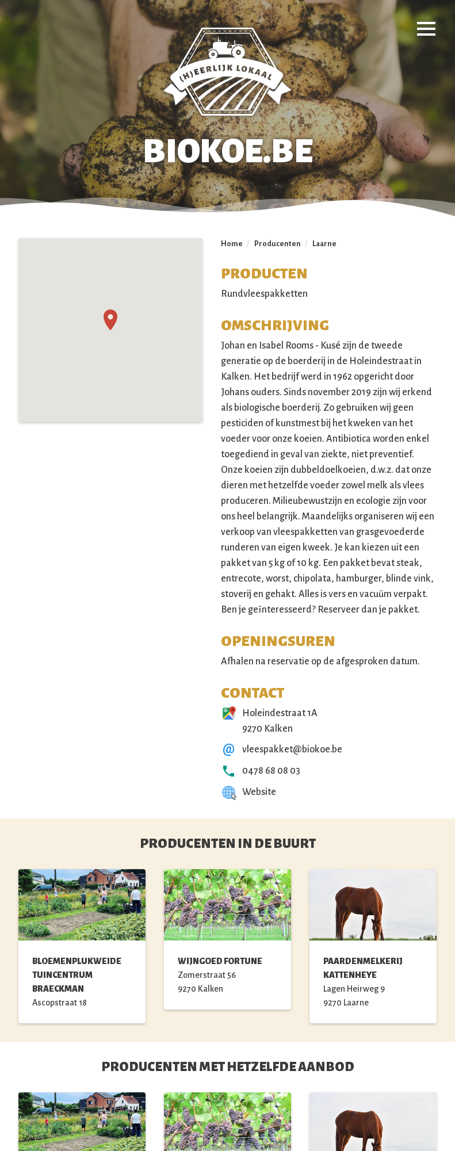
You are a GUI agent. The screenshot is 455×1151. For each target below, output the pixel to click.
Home (232, 244)
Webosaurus (305, 1125)
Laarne (324, 244)
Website (259, 792)
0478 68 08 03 (271, 771)
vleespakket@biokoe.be (292, 749)
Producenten (277, 244)
